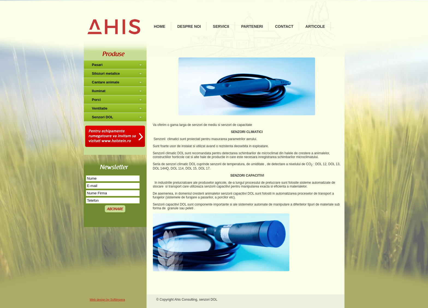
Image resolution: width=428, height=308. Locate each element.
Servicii (221, 26)
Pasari (97, 65)
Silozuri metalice (106, 73)
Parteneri (252, 26)
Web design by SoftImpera (107, 299)
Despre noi (189, 26)
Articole (315, 26)
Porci (96, 100)
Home (159, 26)
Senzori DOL (102, 117)
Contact (284, 26)
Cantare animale (105, 82)
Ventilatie (100, 108)
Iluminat (99, 91)
